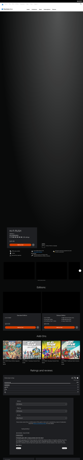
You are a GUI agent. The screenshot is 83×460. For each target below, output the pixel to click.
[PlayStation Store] (7, 8)
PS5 (9, 3)
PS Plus (17, 3)
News (27, 3)
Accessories (22, 3)
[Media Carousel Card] (19, 269)
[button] (38, 250)
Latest (28, 8)
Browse (54, 8)
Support (35, 3)
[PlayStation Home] (2, 4)
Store (31, 3)
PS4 (13, 3)
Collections (34, 8)
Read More (19, 444)
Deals (40, 8)
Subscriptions (47, 8)
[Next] (80, 269)
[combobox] (41, 403)
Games (6, 3)
